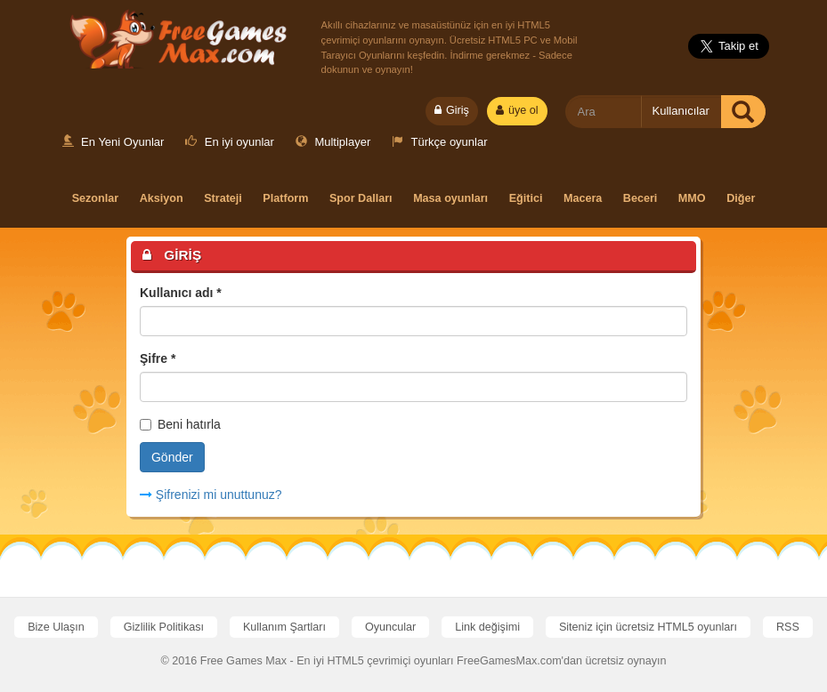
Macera (582, 198)
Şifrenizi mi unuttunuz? (211, 494)
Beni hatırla (180, 424)
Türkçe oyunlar (439, 142)
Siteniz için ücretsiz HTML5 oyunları (648, 627)
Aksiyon (161, 198)
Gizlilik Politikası (164, 627)
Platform (285, 198)
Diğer (740, 198)
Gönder (172, 457)
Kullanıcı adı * (181, 293)
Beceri (640, 198)
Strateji (223, 198)
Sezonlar (95, 198)
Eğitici (526, 198)
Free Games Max (175, 36)
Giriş (451, 110)
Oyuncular (390, 627)
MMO (692, 198)
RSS (787, 627)
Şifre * (157, 358)
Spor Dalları (361, 198)
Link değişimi (487, 627)
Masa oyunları (450, 198)
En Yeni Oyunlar (113, 142)
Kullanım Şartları (284, 627)
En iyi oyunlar (229, 142)
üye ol (517, 110)
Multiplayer (333, 142)
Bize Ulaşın (56, 627)
